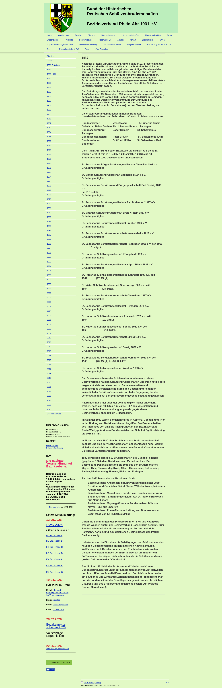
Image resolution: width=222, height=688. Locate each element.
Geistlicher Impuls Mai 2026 (59, 662)
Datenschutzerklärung (54, 448)
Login (167, 682)
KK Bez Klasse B (54, 565)
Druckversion (87, 683)
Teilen (50, 670)
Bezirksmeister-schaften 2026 (57, 626)
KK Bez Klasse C (54, 572)
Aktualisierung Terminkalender (57, 649)
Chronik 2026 (58, 609)
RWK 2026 (54, 525)
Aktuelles (56, 600)
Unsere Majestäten (60, 605)
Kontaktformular (52, 445)
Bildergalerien (54, 507)
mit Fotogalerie (58, 595)
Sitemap (98, 683)
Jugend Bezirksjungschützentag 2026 (57, 592)
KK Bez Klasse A (54, 559)
